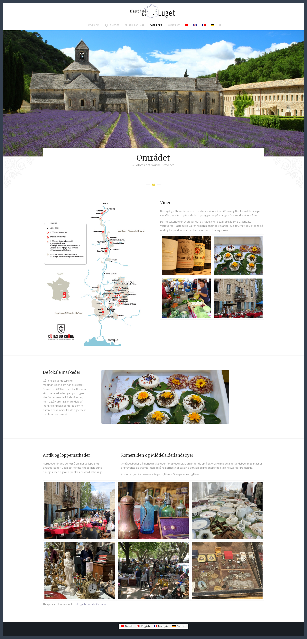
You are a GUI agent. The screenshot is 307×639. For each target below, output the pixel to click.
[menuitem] (93, 25)
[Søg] (219, 25)
